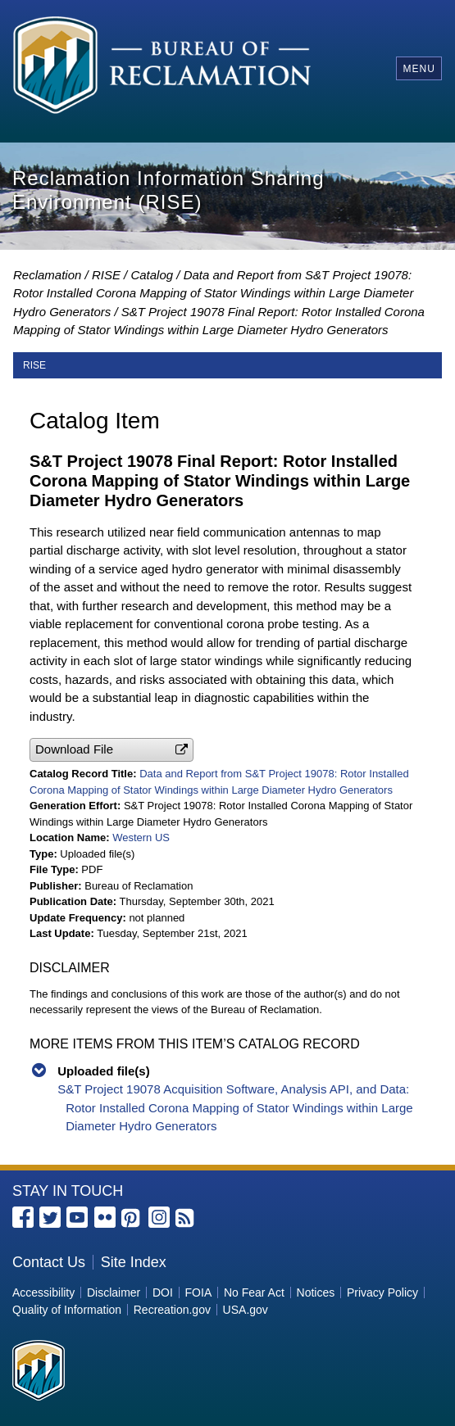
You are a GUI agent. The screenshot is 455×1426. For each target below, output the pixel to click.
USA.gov (245, 1309)
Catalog (151, 275)
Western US (141, 837)
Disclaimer (113, 1292)
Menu (419, 69)
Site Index (133, 1262)
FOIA (198, 1292)
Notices (316, 1292)
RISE (106, 275)
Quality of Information (66, 1309)
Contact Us (48, 1262)
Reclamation (47, 275)
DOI (162, 1292)
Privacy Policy (382, 1292)
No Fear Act (254, 1292)
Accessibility (43, 1292)
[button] (111, 750)
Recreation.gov (172, 1309)
